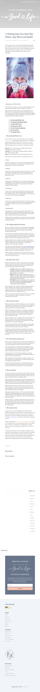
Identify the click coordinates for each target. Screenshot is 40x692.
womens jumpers (13, 417)
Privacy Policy (8, 641)
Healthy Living (8, 620)
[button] (34, 40)
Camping (7, 626)
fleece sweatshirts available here (23, 421)
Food (6, 671)
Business (7, 616)
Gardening (7, 667)
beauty (7, 445)
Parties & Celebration (9, 669)
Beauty (6, 622)
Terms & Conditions (9, 639)
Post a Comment (24, 40)
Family (6, 614)
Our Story (7, 633)
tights (31, 250)
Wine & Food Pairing (9, 673)
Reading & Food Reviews (10, 675)
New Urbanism (8, 637)
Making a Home (8, 635)
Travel (6, 624)
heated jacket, (8, 140)
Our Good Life (25, 686)
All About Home (8, 665)
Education (7, 618)
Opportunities (8, 631)
